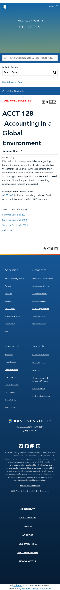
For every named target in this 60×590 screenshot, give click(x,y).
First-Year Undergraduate (14, 278)
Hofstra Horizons (38, 363)
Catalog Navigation (15, 91)
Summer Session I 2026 (14, 214)
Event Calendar (10, 377)
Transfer (8, 286)
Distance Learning (39, 324)
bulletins (18, 585)
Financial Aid (10, 324)
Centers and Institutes (40, 354)
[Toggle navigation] (54, 6)
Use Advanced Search (13, 82)
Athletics (27, 535)
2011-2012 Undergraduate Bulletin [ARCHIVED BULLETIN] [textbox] (31, 58)
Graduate (8, 293)
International (9, 301)
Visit (6, 331)
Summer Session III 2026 (15, 225)
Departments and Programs (42, 278)
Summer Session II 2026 (14, 220)
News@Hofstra (27, 561)
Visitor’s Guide (10, 407)
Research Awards (38, 388)
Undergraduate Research (41, 396)
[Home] (5, 7)
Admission (11, 270)
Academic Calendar (39, 293)
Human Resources (11, 385)
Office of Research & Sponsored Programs (40, 379)
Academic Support (39, 301)
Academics (39, 270)
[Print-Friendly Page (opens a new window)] (51, 102)
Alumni (28, 526)
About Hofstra (27, 517)
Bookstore (8, 354)
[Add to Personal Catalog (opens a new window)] (43, 102)
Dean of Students (11, 370)
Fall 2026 (7, 230)
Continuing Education (40, 309)
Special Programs (38, 316)
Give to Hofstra (28, 544)
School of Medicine (12, 316)
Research (38, 346)
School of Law (10, 309)
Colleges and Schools (40, 286)
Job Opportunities (27, 552)
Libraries (35, 370)
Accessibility (27, 509)
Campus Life (12, 346)
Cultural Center (10, 362)
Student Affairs (10, 400)
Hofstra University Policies (30, 485)
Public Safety (10, 392)
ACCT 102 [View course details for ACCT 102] (7, 195)
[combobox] (30, 58)
